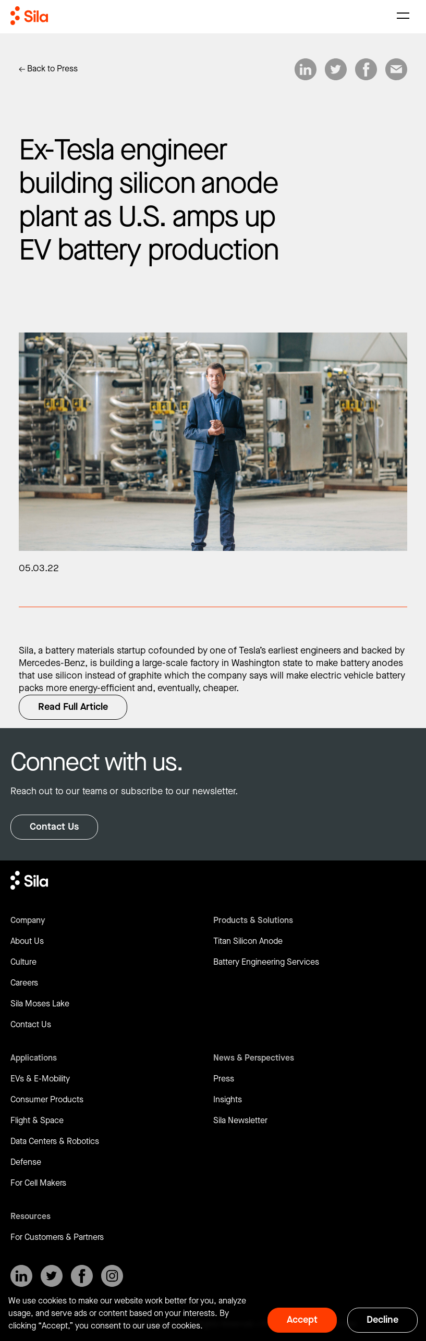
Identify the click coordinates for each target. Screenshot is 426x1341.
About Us (27, 941)
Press (223, 1079)
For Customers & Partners (57, 1237)
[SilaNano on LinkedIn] (21, 1276)
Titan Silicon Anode (248, 941)
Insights (227, 1100)
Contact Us (54, 827)
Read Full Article (73, 707)
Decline (382, 1320)
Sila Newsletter (240, 1121)
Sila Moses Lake (39, 1004)
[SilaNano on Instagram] (112, 1276)
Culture (23, 962)
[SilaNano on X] (52, 1276)
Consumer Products (46, 1100)
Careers (24, 983)
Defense (25, 1162)
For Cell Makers (38, 1183)
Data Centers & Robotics (54, 1142)
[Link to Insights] (48, 69)
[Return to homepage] (29, 15)
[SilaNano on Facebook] (82, 1276)
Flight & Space (37, 1121)
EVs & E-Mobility (40, 1079)
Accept (302, 1320)
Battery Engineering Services (266, 962)
